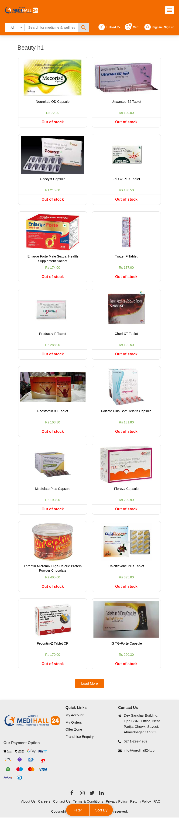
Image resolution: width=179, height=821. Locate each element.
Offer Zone (73, 733)
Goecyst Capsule (52, 179)
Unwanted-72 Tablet (126, 101)
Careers (44, 805)
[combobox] (15, 27)
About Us (28, 805)
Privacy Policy (116, 805)
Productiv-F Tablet (52, 335)
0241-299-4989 (136, 745)
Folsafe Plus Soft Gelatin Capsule (126, 413)
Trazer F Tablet (126, 257)
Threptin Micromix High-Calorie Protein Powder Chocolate (53, 571)
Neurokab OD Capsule (53, 101)
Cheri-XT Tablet (126, 335)
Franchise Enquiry (79, 740)
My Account (74, 719)
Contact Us (61, 805)
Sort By (101, 810)
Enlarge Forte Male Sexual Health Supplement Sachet (53, 259)
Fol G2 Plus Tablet (126, 179)
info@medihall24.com (140, 754)
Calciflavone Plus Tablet (126, 568)
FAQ (156, 805)
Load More (89, 687)
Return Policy (140, 805)
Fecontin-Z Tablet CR (53, 646)
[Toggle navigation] (169, 10)
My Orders (73, 726)
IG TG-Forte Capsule (126, 646)
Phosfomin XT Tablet (52, 413)
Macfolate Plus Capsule (52, 491)
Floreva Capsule (126, 491)
